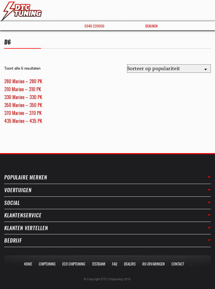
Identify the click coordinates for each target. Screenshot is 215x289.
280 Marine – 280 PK (23, 81)
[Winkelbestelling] (169, 68)
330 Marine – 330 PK (23, 97)
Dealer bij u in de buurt (133, 25)
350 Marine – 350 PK (23, 105)
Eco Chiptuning (73, 264)
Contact (177, 264)
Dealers (130, 264)
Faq (114, 264)
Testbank (98, 264)
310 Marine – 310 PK (22, 89)
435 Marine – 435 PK (23, 120)
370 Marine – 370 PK (23, 113)
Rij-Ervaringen (153, 264)
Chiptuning (47, 264)
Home (28, 264)
